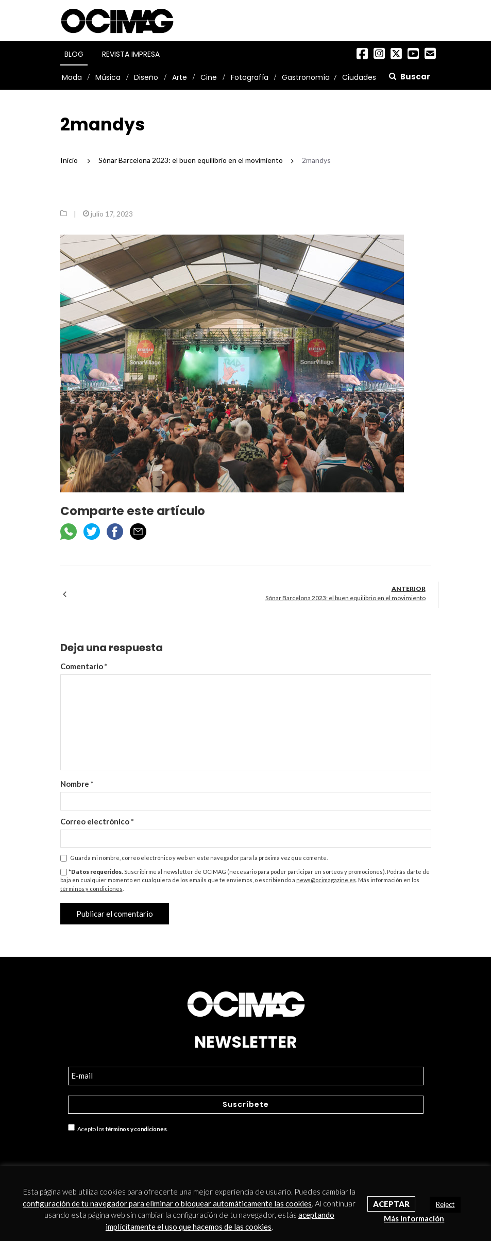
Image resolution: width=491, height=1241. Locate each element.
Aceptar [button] (391, 1204)
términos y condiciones (91, 888)
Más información (414, 1218)
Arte (179, 77)
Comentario (84, 666)
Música (108, 77)
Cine (208, 77)
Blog (73, 54)
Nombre (77, 783)
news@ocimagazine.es (326, 879)
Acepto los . (118, 1128)
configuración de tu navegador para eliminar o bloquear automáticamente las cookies (167, 1203)
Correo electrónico (97, 821)
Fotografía (249, 77)
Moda (72, 77)
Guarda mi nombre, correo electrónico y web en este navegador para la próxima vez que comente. (199, 857)
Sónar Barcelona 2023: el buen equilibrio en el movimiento (345, 598)
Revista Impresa (131, 54)
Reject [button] (445, 1204)
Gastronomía (306, 77)
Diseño (146, 77)
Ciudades (359, 77)
